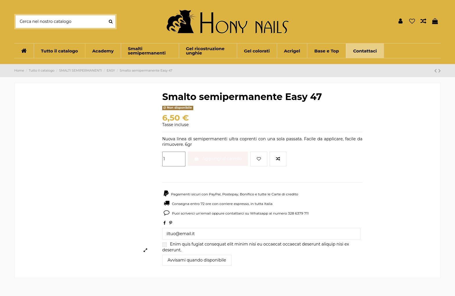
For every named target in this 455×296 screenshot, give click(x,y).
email (206, 213)
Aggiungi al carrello (218, 158)
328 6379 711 (298, 213)
